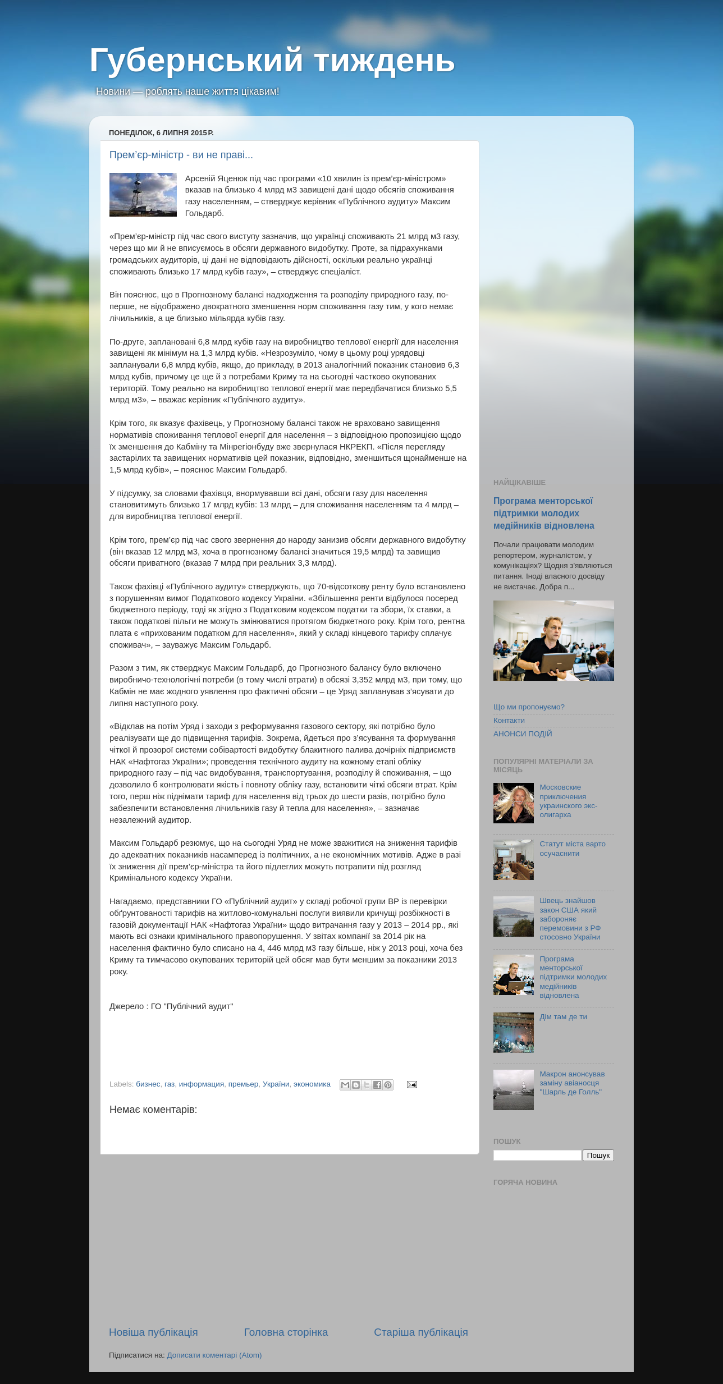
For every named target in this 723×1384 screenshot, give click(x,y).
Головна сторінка (286, 1332)
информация (202, 1084)
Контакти (509, 720)
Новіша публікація (153, 1332)
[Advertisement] (288, 1240)
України (276, 1084)
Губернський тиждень (272, 60)
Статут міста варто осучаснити (572, 848)
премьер (243, 1084)
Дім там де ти (563, 1016)
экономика (312, 1084)
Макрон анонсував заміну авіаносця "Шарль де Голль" (572, 1083)
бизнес (148, 1084)
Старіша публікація (421, 1332)
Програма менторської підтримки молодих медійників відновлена (543, 513)
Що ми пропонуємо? (529, 707)
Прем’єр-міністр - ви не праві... (181, 155)
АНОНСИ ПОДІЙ (522, 734)
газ (169, 1084)
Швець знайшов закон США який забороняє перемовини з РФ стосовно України (570, 918)
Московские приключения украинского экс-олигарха (568, 801)
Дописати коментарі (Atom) (214, 1355)
